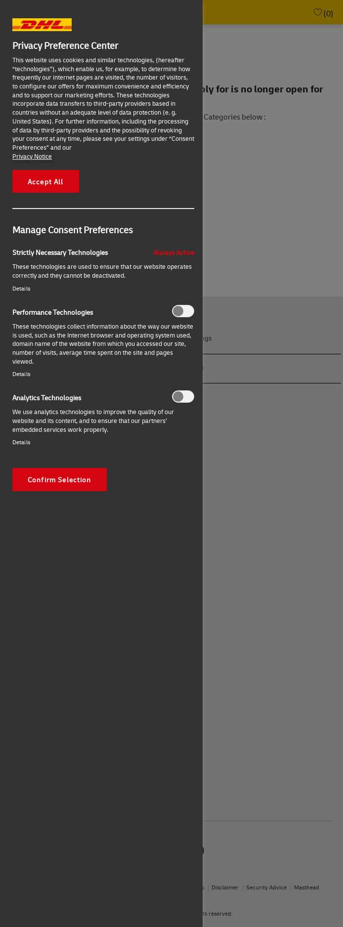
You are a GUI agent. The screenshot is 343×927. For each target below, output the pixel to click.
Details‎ (21, 288)
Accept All (46, 181)
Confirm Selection (59, 479)
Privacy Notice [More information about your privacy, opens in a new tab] (32, 156)
